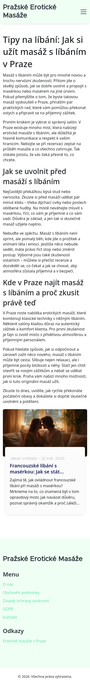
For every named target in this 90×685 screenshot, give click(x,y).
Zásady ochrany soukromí (26, 600)
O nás (8, 584)
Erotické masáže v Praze (24, 641)
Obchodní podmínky (21, 592)
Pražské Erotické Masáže (43, 559)
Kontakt (10, 617)
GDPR (8, 609)
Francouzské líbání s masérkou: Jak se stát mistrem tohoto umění (36, 469)
